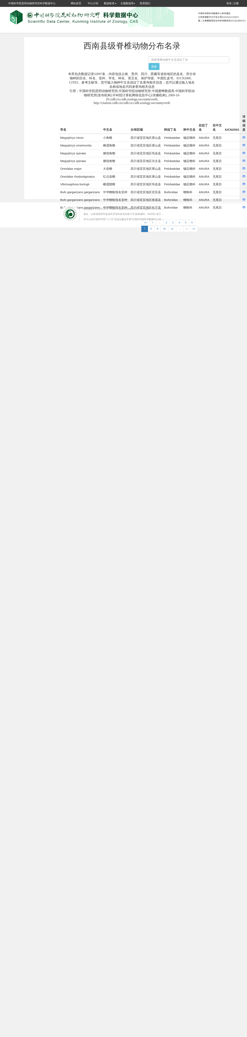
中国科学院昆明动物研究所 (123, 208)
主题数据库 (127, 3)
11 (172, 228)
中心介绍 (93, 3)
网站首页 (76, 3)
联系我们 (145, 3)
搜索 (154, 66)
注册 (236, 3)
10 (164, 228)
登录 (229, 3)
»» (193, 228)
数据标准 (110, 3)
